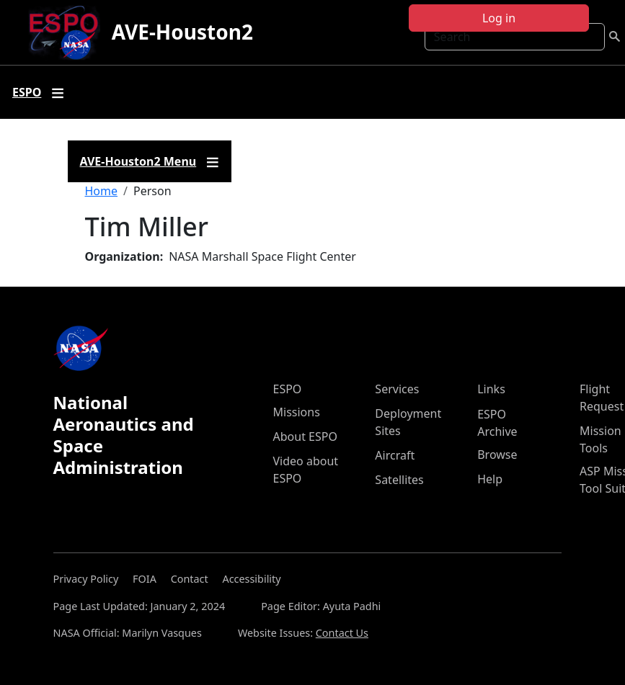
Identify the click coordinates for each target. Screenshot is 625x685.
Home (101, 191)
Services (397, 389)
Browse (497, 454)
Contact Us (342, 633)
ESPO (287, 389)
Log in (498, 18)
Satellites (399, 480)
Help (489, 479)
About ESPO (305, 436)
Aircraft (395, 455)
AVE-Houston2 (182, 31)
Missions (296, 412)
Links (491, 389)
